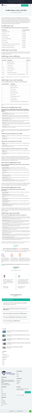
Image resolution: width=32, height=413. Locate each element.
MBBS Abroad (4, 357)
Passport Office (3, 393)
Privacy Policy (3, 402)
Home (11, 12)
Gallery (2, 399)
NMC (2, 388)
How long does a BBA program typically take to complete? (15, 317)
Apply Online (24, 5)
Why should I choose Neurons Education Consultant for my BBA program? (15, 309)
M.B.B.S (17, 374)
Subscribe (28, 392)
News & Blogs (3, 400)
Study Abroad (4, 354)
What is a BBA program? (8, 299)
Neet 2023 (4, 359)
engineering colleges (5, 356)
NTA (1, 390)
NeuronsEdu (15, 411)
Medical (18, 383)
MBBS (3, 364)
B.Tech (3, 362)
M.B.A (17, 373)
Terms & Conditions (4, 403)
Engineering (18, 380)
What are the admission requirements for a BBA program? (15, 313)
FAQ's (2, 405)
